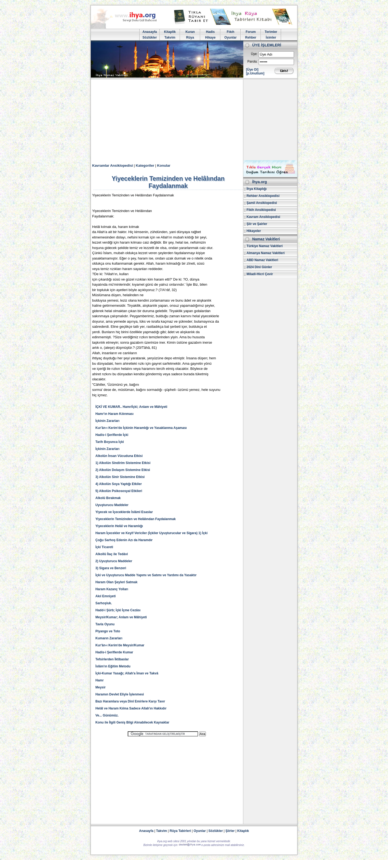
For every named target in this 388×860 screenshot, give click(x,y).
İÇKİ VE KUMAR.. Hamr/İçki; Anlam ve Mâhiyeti (131, 407)
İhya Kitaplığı (257, 189)
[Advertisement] (194, 120)
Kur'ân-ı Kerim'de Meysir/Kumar (119, 645)
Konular (163, 165)
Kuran (190, 32)
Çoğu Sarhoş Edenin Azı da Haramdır (124, 540)
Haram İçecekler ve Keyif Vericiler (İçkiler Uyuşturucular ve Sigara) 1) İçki (151, 533)
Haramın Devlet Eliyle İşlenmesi (119, 694)
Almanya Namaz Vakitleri (266, 253)
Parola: (252, 61)
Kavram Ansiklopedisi (263, 217)
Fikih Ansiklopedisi (261, 210)
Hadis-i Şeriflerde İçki (111, 435)
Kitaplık (243, 831)
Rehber (250, 37)
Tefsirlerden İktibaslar (112, 659)
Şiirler (230, 831)
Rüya (190, 37)
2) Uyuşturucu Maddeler (113, 561)
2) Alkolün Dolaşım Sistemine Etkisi (122, 470)
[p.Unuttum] (255, 73)
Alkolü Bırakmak (108, 498)
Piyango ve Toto (107, 631)
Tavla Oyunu (105, 624)
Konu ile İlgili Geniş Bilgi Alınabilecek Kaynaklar (132, 722)
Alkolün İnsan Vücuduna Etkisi (119, 456)
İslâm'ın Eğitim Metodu (112, 666)
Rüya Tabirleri (180, 831)
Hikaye (210, 37)
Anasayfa (150, 32)
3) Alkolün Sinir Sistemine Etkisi (120, 477)
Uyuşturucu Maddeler (112, 505)
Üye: (254, 54)
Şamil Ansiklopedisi (262, 203)
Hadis (210, 32)
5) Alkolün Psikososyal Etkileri (118, 491)
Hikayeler (254, 231)
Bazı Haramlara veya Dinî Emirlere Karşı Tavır (130, 701)
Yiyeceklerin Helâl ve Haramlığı (119, 526)
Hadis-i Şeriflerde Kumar (114, 652)
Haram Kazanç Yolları (111, 589)
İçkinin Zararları (107, 421)
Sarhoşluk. (103, 603)
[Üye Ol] (252, 69)
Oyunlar (230, 37)
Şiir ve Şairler (257, 224)
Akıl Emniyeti (105, 596)
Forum (251, 32)
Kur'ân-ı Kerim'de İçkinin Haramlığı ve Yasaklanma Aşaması (141, 428)
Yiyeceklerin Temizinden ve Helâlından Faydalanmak (135, 519)
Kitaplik (170, 32)
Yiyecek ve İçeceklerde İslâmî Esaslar (124, 512)
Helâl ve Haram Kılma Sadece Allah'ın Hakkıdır (131, 708)
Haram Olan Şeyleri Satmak (116, 582)
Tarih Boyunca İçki (109, 442)
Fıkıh (230, 32)
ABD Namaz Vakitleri (262, 260)
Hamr (99, 680)
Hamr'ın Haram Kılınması (114, 414)
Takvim (169, 37)
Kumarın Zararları (108, 638)
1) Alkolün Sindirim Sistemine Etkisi (122, 463)
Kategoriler (145, 165)
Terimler (271, 32)
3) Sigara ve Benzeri (110, 568)
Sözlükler (150, 37)
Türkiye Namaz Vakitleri (265, 246)
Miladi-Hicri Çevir (260, 274)
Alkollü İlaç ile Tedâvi (111, 554)
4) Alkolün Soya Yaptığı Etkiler (118, 484)
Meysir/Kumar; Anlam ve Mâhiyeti (121, 617)
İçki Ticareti (104, 547)
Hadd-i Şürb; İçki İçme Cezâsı (117, 610)
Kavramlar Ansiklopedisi (112, 165)
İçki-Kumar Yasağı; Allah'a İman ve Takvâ (126, 673)
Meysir (100, 687)
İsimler (271, 37)
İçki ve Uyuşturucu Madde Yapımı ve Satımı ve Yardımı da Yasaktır (146, 575)
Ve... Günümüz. (107, 715)
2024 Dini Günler (259, 267)
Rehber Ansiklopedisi (263, 196)
